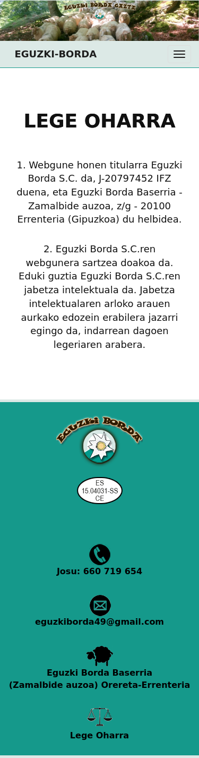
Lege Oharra (99, 735)
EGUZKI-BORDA (52, 53)
